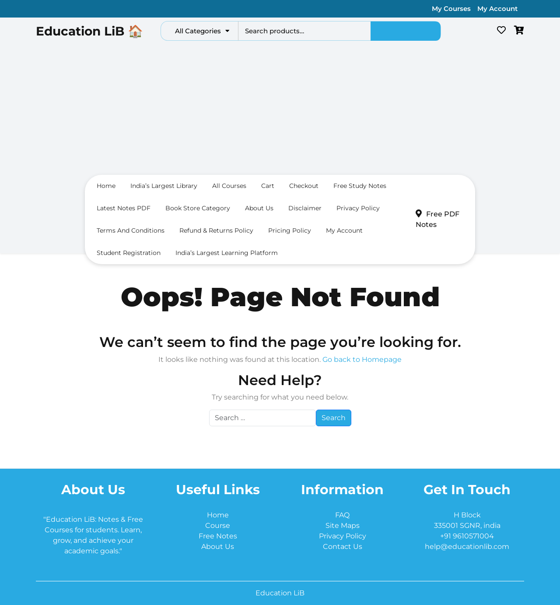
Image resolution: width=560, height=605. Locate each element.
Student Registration (129, 253)
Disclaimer (305, 208)
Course (217, 525)
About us (259, 208)
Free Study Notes (359, 186)
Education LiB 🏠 (89, 31)
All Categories (202, 31)
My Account (497, 8)
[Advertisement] (280, 110)
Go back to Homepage (362, 359)
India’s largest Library (163, 186)
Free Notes (218, 536)
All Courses (229, 186)
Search (406, 31)
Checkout (303, 186)
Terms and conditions (130, 230)
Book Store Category (197, 208)
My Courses (451, 8)
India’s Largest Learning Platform (226, 253)
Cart (267, 186)
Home (106, 186)
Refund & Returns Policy (216, 230)
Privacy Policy (358, 208)
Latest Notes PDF (123, 208)
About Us (217, 546)
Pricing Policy (289, 230)
